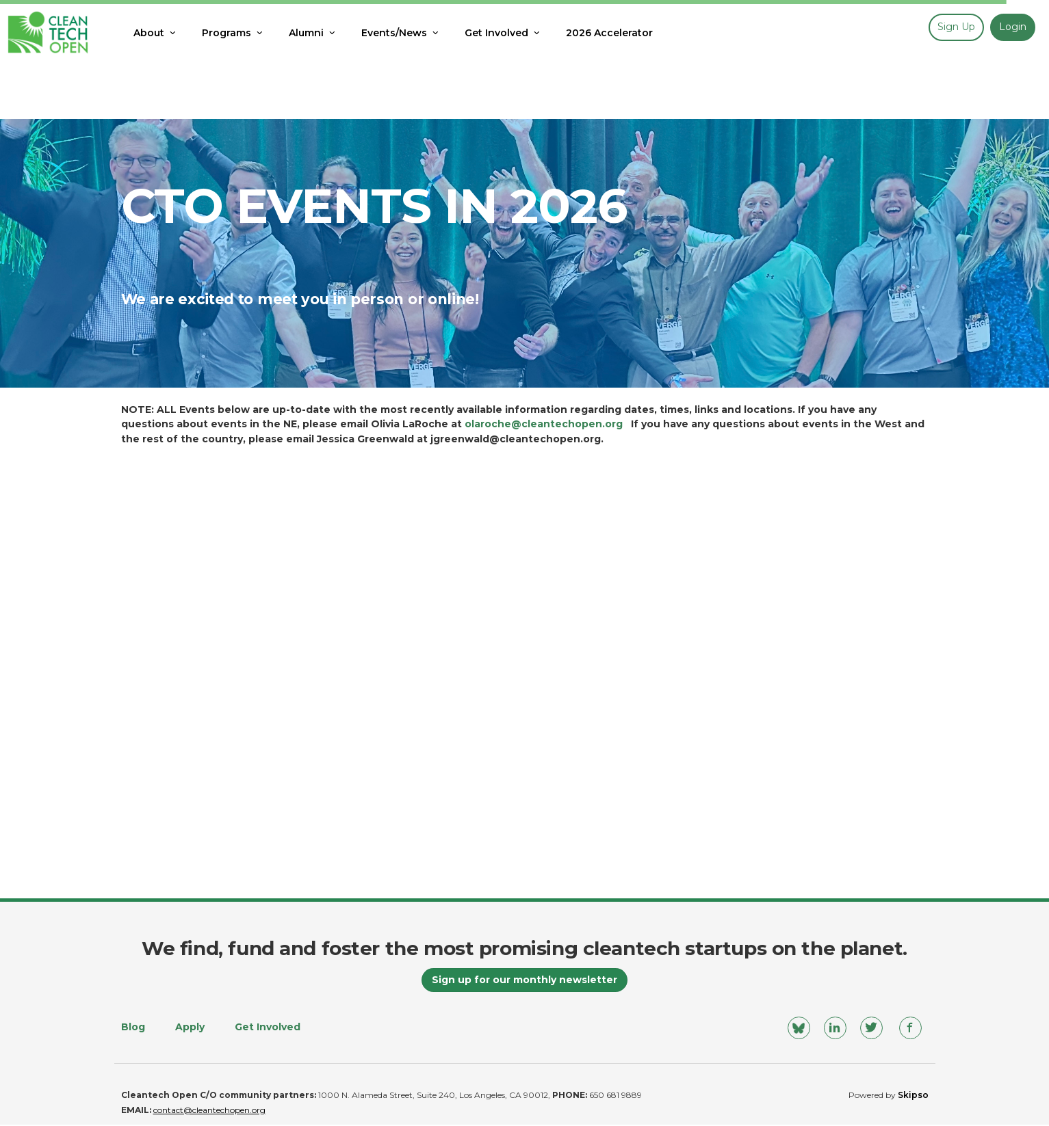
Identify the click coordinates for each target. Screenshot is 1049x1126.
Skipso (913, 1096)
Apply (190, 1027)
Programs (233, 33)
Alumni (313, 33)
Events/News (401, 33)
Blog (133, 1027)
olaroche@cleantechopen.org (544, 424)
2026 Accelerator (609, 33)
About (155, 33)
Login (1012, 27)
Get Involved (503, 33)
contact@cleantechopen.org (209, 1111)
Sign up (956, 27)
